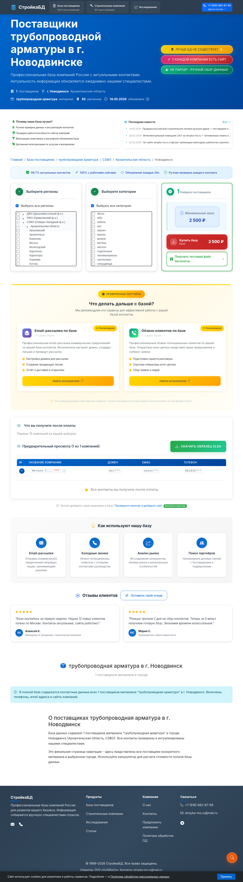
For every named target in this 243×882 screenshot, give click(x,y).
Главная (17, 159)
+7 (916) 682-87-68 (219, 5)
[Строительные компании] (107, 7)
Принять (226, 876)
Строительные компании (104, 814)
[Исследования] (145, 7)
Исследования (97, 822)
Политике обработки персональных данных (140, 876)
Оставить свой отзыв (143, 595)
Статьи (91, 831)
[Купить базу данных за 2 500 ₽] (196, 242)
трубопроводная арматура (78, 159)
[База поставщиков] (67, 7)
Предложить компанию (152, 824)
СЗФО (106, 159)
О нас (147, 805)
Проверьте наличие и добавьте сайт (139, 505)
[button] (196, 259)
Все (227, 122)
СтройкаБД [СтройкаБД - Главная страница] (28, 7)
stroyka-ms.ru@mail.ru (199, 813)
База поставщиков (40, 159)
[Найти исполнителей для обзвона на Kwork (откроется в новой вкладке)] (175, 381)
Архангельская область (133, 159)
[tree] (46, 238)
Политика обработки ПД (158, 838)
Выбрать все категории (111, 206)
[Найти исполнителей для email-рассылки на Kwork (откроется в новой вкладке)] (68, 381)
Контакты (150, 814)
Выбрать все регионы (34, 206)
